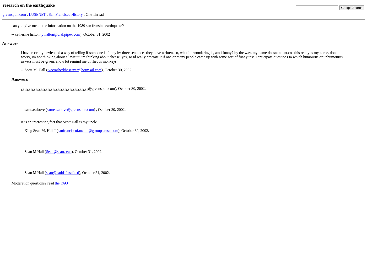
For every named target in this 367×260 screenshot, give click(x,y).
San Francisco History (66, 14)
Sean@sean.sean (59, 152)
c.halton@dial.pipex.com (61, 34)
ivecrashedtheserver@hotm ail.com (75, 70)
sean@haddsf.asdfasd (62, 173)
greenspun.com (14, 14)
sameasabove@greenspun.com (70, 110)
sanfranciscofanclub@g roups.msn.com (88, 131)
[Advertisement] (183, 222)
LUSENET (37, 14)
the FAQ (61, 183)
